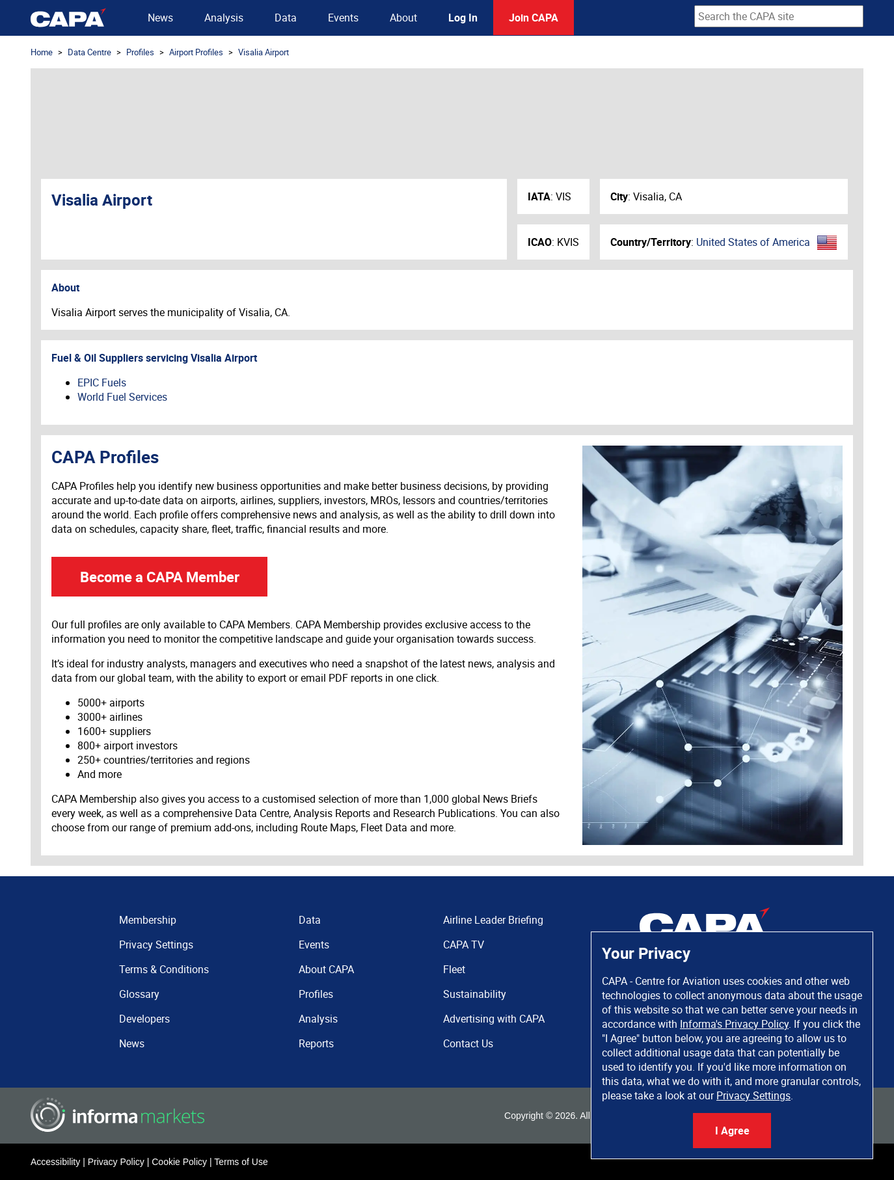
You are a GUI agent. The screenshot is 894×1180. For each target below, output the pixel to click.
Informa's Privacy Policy (734, 1024)
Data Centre (89, 52)
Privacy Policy (116, 1162)
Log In (463, 17)
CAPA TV (463, 944)
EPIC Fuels (101, 382)
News (160, 17)
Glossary (139, 994)
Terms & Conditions (164, 969)
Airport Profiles (196, 52)
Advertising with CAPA (494, 1019)
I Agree (732, 1130)
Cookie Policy (179, 1162)
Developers (144, 1019)
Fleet (454, 969)
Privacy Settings (753, 1095)
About (403, 17)
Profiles (140, 52)
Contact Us (468, 1043)
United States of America (753, 242)
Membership (147, 920)
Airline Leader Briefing (493, 920)
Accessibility (55, 1162)
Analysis (223, 17)
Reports (316, 1043)
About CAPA (326, 969)
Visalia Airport (263, 52)
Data (286, 17)
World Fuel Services (122, 397)
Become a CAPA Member (159, 576)
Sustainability (474, 994)
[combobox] (778, 16)
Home (42, 52)
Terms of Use (240, 1162)
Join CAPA (533, 17)
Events (343, 17)
